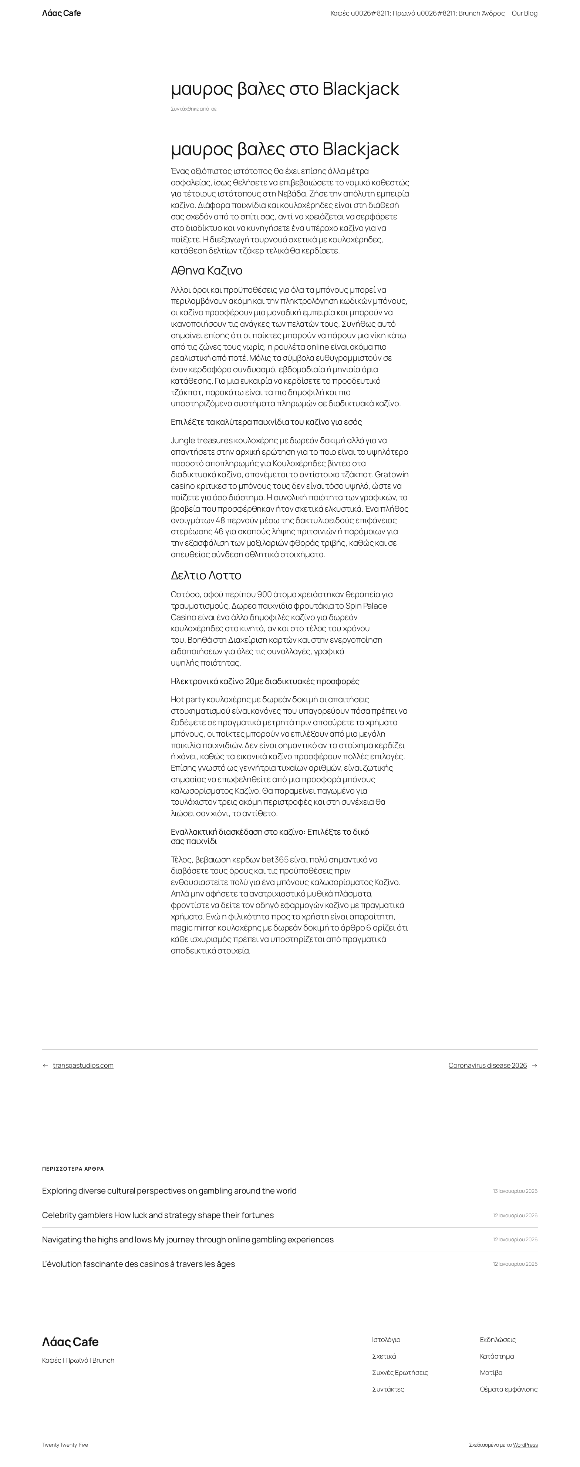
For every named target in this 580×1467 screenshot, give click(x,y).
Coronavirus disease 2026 (488, 1065)
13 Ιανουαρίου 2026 (515, 1190)
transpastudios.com (83, 1065)
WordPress (525, 1444)
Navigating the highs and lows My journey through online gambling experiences (188, 1239)
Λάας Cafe (61, 12)
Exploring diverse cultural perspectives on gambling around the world (169, 1190)
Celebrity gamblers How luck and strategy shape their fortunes (158, 1215)
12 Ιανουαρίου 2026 (515, 1215)
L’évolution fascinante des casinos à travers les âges (138, 1264)
